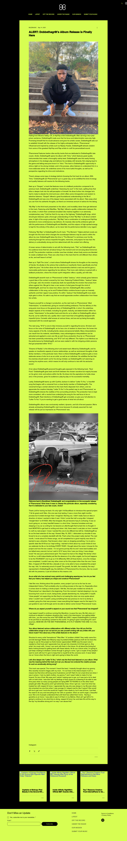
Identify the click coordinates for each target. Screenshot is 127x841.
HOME (74, 813)
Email (9, 820)
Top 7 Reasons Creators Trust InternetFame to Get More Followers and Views (93, 791)
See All (105, 768)
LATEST (74, 817)
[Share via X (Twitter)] (34, 751)
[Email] (23, 823)
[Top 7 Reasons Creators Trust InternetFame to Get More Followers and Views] (94, 779)
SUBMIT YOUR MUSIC (78, 831)
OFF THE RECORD (78, 820)
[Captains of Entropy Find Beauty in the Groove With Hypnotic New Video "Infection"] (33, 779)
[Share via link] (39, 751)
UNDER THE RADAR (78, 824)
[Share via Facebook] (30, 751)
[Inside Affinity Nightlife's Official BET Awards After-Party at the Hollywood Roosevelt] (63, 779)
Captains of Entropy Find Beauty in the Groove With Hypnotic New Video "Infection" (32, 791)
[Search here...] (108, 3)
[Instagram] (102, 820)
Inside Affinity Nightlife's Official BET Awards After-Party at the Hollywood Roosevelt (63, 791)
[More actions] (97, 27)
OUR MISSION (77, 828)
